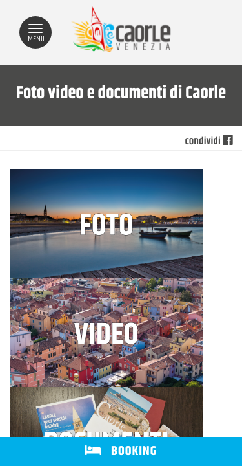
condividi (208, 141)
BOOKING (121, 451)
